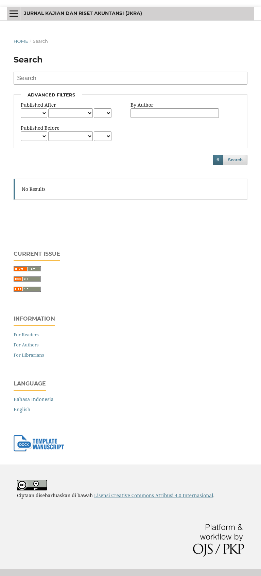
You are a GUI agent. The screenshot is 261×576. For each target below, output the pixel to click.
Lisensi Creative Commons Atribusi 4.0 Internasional (153, 495)
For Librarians (29, 355)
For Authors (26, 345)
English (22, 409)
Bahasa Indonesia (34, 399)
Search (235, 159)
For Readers (26, 334)
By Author (141, 105)
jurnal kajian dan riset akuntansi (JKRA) (83, 13)
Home (21, 41)
